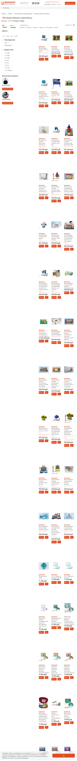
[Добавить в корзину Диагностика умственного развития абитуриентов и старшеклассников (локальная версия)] (72, 629)
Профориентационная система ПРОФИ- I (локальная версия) (56, 620)
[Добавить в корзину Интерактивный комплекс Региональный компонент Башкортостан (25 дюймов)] (72, 345)
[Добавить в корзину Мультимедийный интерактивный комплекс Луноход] (46, 537)
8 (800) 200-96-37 (52, 2)
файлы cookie (35, 753)
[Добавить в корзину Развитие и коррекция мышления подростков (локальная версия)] (72, 677)
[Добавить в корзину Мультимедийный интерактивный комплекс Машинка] (59, 342)
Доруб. (14, 36)
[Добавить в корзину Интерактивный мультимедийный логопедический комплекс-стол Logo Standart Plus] (46, 297)
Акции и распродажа (13, 8)
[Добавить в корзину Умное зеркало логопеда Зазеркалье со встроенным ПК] (46, 197)
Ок (64, 755)
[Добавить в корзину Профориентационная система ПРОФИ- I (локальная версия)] (59, 627)
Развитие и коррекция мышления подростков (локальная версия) (69, 669)
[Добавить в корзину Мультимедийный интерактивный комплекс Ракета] (72, 537)
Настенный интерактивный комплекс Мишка (55, 49)
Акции (56, 27)
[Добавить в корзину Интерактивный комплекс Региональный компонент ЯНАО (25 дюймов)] (72, 392)
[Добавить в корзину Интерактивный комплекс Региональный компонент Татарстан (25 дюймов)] (59, 394)
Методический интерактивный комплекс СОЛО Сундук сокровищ (68, 189)
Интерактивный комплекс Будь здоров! (43, 236)
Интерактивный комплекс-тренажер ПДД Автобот (43, 482)
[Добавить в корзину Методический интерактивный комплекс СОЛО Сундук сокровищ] (72, 197)
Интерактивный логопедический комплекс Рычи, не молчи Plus (43, 96)
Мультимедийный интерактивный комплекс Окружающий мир (68, 286)
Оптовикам (66, 8)
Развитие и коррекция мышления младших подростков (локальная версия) (56, 670)
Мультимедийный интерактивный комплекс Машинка (56, 333)
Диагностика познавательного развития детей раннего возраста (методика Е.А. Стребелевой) (43, 717)
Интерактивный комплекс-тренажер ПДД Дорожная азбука (68, 142)
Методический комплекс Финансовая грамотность (42, 142)
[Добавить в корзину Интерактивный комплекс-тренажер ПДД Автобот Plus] (59, 492)
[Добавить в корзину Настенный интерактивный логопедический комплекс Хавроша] (46, 341)
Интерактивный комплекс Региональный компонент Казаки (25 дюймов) (43, 383)
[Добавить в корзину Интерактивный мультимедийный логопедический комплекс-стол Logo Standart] (72, 249)
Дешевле (29, 27)
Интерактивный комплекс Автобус (43, 428)
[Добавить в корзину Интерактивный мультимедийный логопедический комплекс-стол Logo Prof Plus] (59, 442)
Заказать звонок (70, 3)
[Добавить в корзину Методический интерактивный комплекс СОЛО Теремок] (59, 246)
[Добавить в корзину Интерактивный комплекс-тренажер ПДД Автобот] (46, 492)
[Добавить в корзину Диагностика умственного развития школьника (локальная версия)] (46, 677)
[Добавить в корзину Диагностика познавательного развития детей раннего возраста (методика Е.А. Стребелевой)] (46, 727)
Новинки (41, 27)
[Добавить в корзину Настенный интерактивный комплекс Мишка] (59, 56)
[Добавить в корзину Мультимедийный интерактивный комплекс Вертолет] (72, 492)
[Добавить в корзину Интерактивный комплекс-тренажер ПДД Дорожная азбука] (72, 152)
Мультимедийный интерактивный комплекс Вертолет (68, 482)
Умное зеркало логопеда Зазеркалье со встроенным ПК (43, 189)
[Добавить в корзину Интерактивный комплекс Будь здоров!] (46, 246)
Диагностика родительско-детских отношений (67, 716)
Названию (22, 27)
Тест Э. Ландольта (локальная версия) (56, 576)
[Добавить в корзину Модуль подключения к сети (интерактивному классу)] (59, 724)
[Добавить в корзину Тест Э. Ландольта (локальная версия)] (59, 582)
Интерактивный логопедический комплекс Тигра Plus (55, 142)
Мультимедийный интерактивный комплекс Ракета (68, 528)
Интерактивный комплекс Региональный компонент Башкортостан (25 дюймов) (69, 335)
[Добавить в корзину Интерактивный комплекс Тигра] (59, 102)
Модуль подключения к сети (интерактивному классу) (55, 716)
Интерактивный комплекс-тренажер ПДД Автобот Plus (55, 482)
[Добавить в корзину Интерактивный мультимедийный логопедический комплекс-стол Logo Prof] (59, 297)
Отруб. (6, 36)
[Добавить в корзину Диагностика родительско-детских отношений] (72, 722)
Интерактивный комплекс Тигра (55, 94)
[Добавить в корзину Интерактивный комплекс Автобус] (46, 440)
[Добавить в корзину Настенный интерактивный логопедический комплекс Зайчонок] (72, 102)
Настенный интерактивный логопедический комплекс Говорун (68, 50)
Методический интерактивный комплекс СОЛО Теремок (55, 237)
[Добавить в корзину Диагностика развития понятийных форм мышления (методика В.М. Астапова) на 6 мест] (46, 632)
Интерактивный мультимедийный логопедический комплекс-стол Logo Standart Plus (43, 286)
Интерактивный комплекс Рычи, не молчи (43, 49)
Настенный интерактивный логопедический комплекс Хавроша (44, 334)
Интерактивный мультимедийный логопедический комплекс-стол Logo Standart (68, 238)
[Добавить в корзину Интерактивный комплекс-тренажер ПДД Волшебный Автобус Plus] (72, 445)
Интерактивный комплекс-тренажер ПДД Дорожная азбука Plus (56, 190)
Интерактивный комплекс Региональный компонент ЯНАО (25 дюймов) (68, 383)
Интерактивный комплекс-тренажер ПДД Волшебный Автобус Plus (68, 431)
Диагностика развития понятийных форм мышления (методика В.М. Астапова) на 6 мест (43, 622)
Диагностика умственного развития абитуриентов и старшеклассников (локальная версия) (69, 620)
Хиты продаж (49, 27)
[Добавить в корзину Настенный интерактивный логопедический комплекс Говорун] (72, 57)
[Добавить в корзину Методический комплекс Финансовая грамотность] (46, 152)
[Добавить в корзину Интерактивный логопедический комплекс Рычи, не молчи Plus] (46, 105)
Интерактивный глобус (43, 576)
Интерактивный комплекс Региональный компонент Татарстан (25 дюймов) (55, 383)
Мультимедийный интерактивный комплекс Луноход (43, 528)
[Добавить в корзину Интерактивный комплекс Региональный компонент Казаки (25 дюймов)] (46, 392)
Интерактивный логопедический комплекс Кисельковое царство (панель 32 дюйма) (55, 530)
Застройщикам (57, 8)
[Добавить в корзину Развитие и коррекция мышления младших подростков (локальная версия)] (59, 679)
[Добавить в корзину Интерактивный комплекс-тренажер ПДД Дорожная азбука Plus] (59, 201)
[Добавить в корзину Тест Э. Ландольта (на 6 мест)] (72, 582)
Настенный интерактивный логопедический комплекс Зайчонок (69, 96)
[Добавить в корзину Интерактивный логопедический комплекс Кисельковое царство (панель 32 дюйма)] (59, 542)
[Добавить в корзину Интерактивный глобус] (46, 584)
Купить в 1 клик (41, 59)
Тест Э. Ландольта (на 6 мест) (69, 576)
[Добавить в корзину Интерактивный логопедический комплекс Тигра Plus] (59, 152)
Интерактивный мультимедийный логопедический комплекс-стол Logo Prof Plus (55, 431)
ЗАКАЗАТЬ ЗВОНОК (7, 89)
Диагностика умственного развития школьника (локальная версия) (44, 669)
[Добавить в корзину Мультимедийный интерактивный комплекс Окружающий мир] (72, 292)
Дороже (35, 27)
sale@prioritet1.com (52, 4)
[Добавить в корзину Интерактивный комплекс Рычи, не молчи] (46, 59)
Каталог (5, 8)
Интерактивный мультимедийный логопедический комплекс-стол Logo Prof (55, 286)
